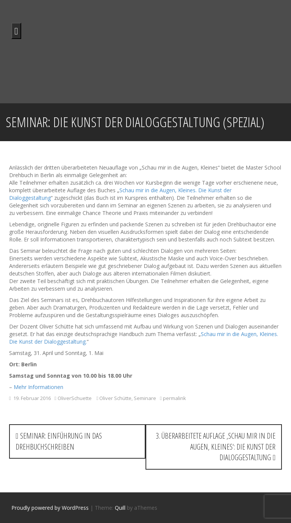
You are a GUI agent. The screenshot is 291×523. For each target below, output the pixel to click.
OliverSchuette (75, 398)
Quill (120, 507)
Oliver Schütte (115, 398)
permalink (174, 398)
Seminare (145, 398)
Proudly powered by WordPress (50, 507)
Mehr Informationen (38, 387)
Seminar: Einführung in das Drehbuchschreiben (59, 441)
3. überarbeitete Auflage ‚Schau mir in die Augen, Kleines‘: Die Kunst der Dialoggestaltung (215, 446)
